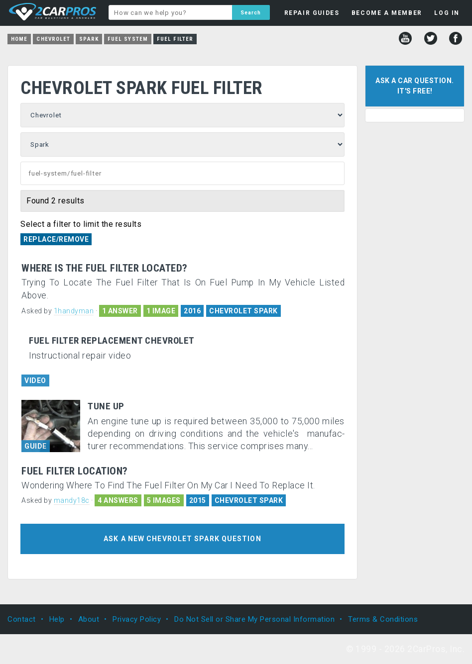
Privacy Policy (137, 619)
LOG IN (447, 12)
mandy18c (72, 500)
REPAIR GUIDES (312, 12)
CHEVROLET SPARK (243, 311)
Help (57, 619)
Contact (21, 619)
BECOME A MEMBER (387, 12)
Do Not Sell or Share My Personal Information (254, 619)
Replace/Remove (56, 239)
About (89, 619)
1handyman (74, 311)
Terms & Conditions (383, 619)
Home (19, 39)
